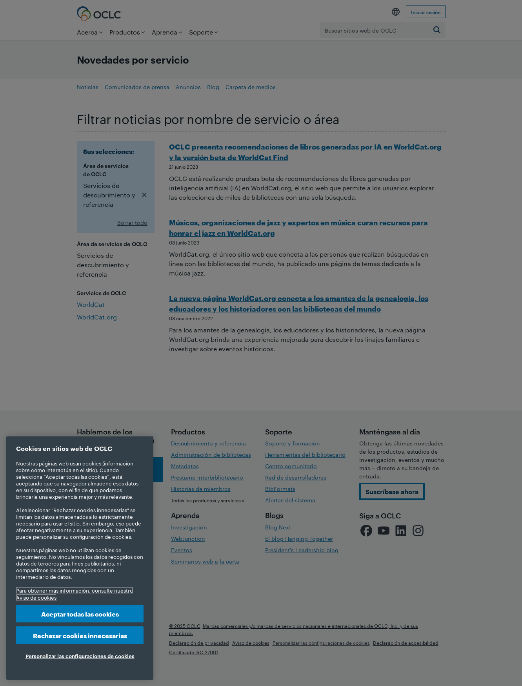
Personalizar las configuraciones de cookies (80, 655)
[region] (79, 558)
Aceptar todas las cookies (80, 613)
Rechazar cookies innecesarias (80, 635)
